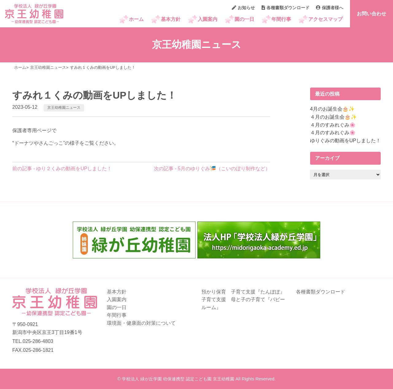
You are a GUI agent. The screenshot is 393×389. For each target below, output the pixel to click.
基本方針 (171, 19)
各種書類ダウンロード (285, 7)
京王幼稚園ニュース (63, 107)
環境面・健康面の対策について (141, 323)
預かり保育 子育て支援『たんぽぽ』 (243, 291)
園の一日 (244, 19)
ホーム (136, 19)
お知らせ (243, 7)
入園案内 (207, 19)
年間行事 (281, 19)
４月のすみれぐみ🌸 (333, 125)
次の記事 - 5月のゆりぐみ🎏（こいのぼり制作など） (212, 168)
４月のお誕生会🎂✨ (333, 117)
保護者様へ (329, 7)
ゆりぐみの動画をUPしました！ (345, 140)
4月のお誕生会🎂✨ (332, 109)
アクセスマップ (325, 19)
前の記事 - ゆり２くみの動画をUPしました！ (62, 168)
